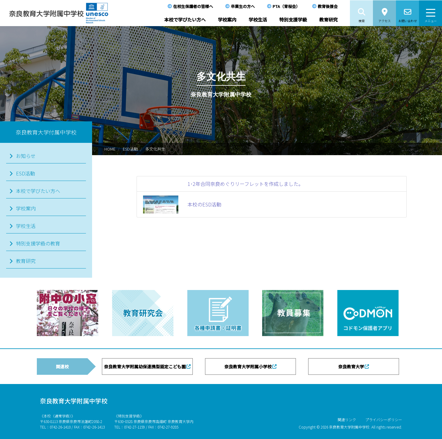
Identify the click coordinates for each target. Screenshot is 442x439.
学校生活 (258, 19)
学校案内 (227, 19)
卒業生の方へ (243, 6)
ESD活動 (130, 149)
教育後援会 (328, 6)
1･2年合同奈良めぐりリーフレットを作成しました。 (245, 183)
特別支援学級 (293, 19)
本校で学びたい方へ (185, 19)
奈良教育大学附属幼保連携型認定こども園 (145, 366)
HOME (109, 149)
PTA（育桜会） (286, 6)
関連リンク (347, 419)
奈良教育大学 (351, 366)
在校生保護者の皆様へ (193, 6)
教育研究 (328, 19)
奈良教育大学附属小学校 (248, 366)
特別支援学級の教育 (38, 243)
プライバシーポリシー (383, 419)
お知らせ (26, 155)
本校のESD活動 (204, 204)
